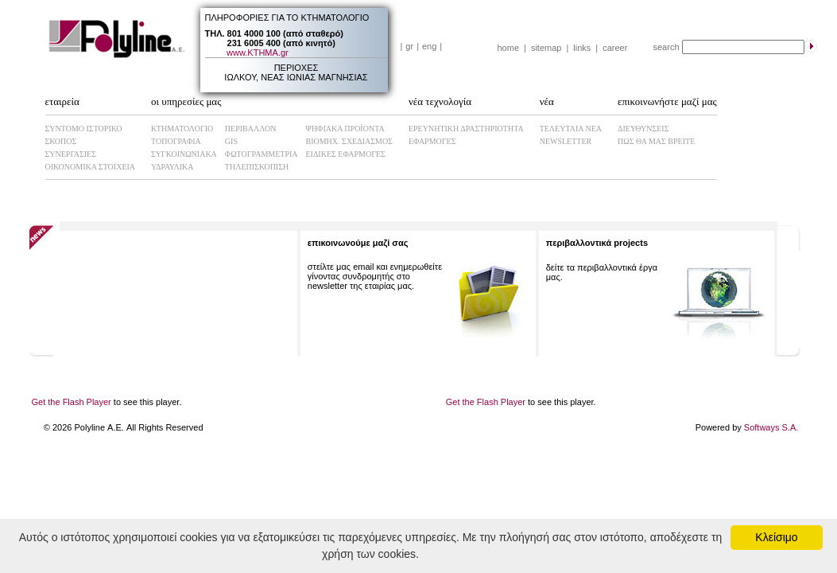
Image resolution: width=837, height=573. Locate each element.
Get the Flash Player (71, 402)
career (615, 48)
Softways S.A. (771, 427)
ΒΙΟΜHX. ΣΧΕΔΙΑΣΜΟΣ (349, 141)
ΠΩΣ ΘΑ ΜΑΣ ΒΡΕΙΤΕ (656, 141)
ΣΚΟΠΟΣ (61, 141)
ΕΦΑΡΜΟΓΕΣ (432, 141)
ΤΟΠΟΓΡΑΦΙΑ (176, 141)
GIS (231, 141)
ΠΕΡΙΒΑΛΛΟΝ (251, 128)
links (582, 48)
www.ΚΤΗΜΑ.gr (258, 52)
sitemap (546, 48)
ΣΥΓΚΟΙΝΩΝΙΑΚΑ (184, 154)
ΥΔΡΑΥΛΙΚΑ (172, 166)
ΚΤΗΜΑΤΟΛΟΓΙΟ (182, 128)
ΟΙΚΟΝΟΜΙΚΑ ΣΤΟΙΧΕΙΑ (90, 166)
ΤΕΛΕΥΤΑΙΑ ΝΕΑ (571, 128)
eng (429, 46)
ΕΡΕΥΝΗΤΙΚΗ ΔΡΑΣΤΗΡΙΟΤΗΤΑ (466, 128)
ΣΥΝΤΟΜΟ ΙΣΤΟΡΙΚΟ (83, 128)
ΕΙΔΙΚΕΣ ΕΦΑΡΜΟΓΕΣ (346, 154)
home (509, 48)
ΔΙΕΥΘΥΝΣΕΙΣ (643, 128)
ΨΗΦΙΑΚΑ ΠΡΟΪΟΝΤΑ (345, 128)
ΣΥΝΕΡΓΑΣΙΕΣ (70, 154)
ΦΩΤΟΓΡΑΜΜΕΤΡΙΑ (261, 154)
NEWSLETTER (566, 141)
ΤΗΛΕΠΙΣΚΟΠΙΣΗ (257, 166)
